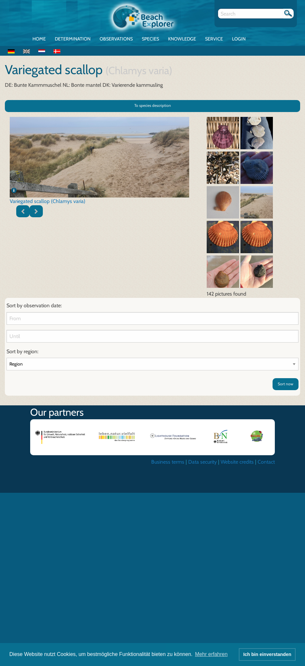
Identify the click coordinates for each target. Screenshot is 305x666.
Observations (116, 39)
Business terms (167, 462)
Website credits (237, 462)
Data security (202, 462)
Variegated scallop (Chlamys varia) (47, 201)
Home (39, 39)
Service (214, 39)
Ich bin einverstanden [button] (267, 654)
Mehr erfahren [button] (211, 654)
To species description (152, 105)
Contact (266, 462)
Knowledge (182, 39)
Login (239, 39)
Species (150, 39)
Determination (73, 39)
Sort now (285, 383)
